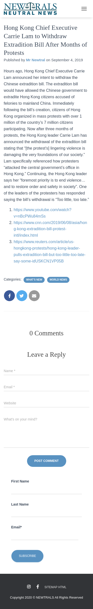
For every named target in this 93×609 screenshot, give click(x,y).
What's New (34, 279)
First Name (20, 481)
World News (58, 279)
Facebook (37, 587)
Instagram (29, 587)
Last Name (20, 504)
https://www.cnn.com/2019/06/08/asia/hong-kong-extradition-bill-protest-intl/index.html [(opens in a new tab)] (50, 229)
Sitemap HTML (55, 587)
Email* (16, 527)
